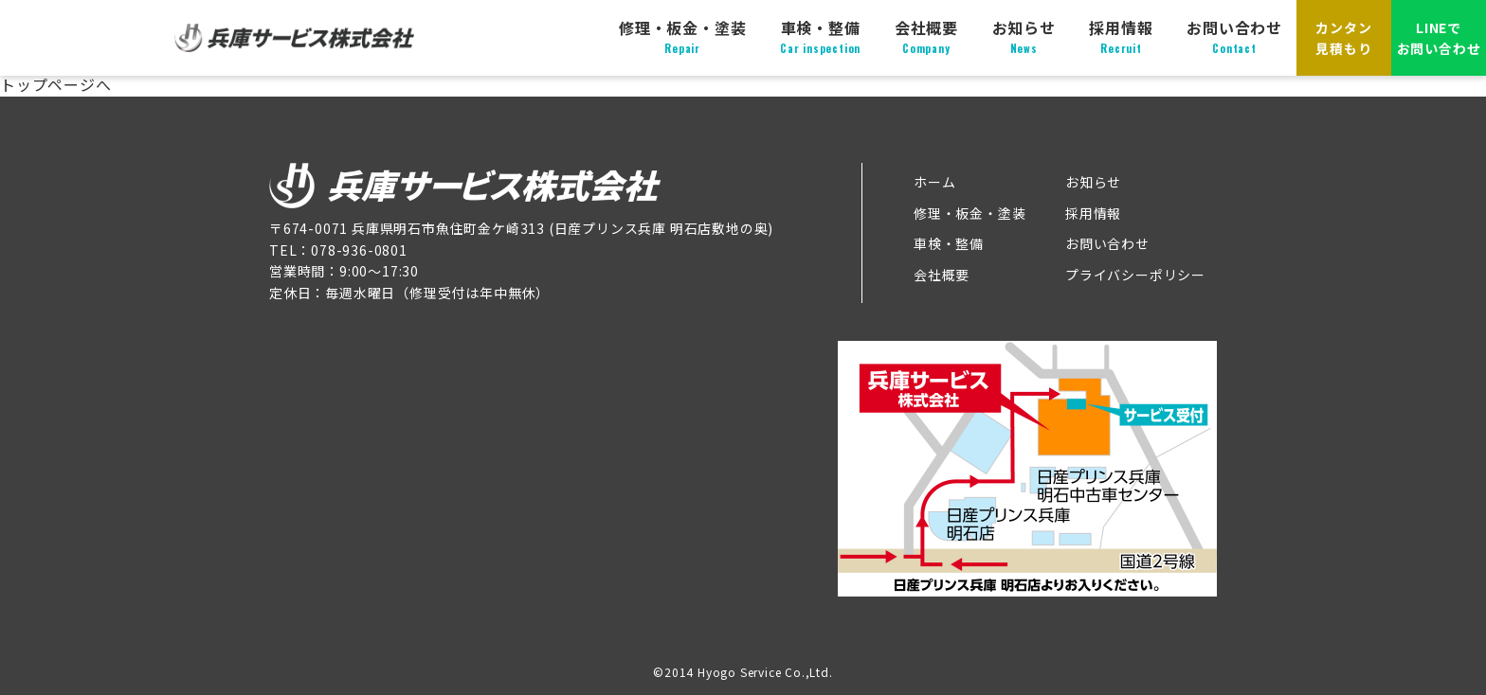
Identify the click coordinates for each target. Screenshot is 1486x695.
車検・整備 (820, 36)
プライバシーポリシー (1135, 274)
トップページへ (56, 84)
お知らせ (1024, 36)
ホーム (934, 181)
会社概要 (926, 36)
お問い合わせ (1234, 36)
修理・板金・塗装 (682, 36)
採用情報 (1120, 36)
